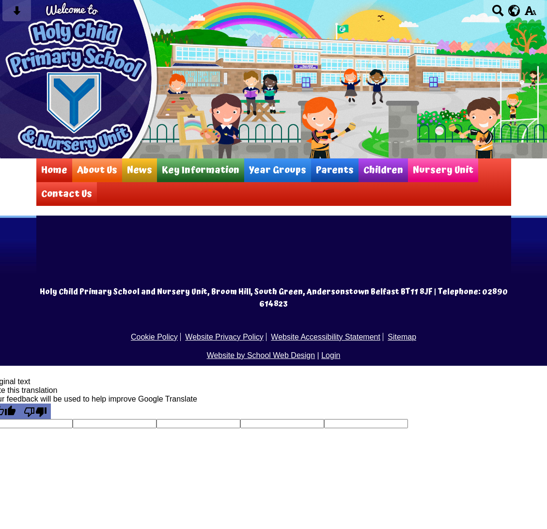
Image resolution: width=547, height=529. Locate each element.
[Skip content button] (17, 14)
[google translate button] (514, 10)
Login (330, 355)
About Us (97, 170)
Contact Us (66, 194)
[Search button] (498, 14)
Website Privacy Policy (224, 337)
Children (383, 170)
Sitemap (402, 337)
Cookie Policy (154, 337)
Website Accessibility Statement (325, 337)
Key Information (200, 170)
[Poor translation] (35, 411)
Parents (335, 170)
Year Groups (277, 170)
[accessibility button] (530, 14)
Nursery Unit (443, 170)
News (139, 170)
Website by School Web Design (261, 355)
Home (54, 170)
